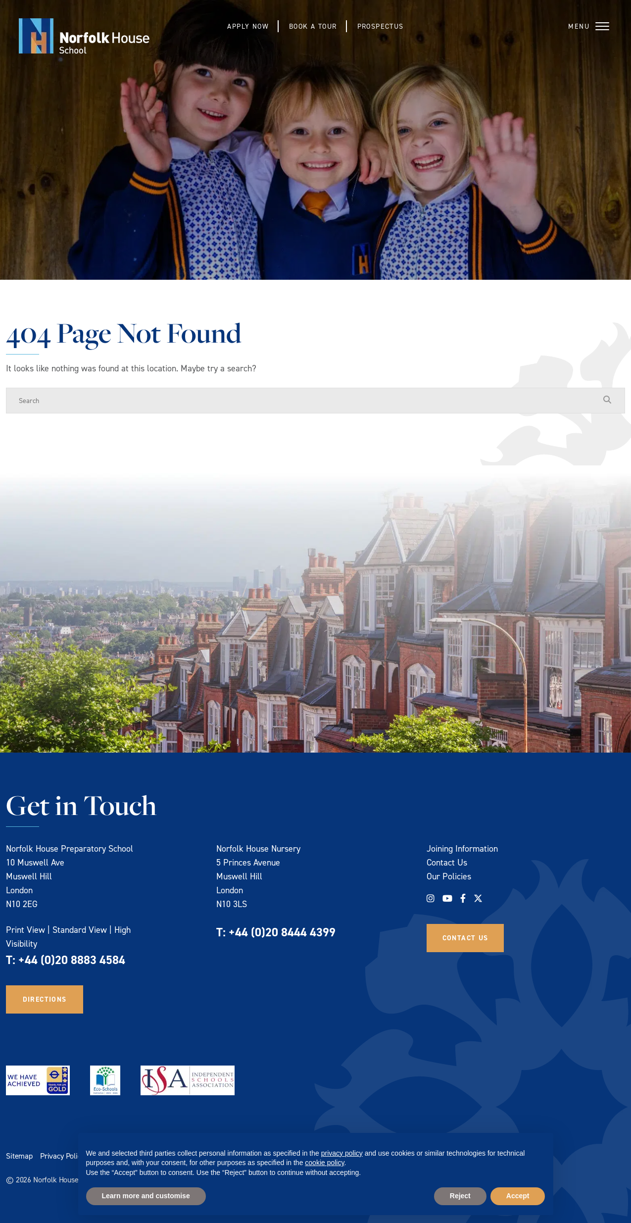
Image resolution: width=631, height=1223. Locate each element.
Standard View (79, 929)
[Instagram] (431, 898)
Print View (25, 929)
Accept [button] (518, 1196)
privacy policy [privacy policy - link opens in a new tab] (342, 1153)
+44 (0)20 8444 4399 (282, 932)
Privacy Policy (62, 1156)
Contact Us (447, 862)
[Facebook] (463, 898)
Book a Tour (313, 26)
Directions (45, 999)
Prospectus (380, 26)
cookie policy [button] (324, 1163)
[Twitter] (478, 898)
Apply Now (248, 26)
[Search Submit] (607, 400)
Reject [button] (460, 1196)
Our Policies (449, 876)
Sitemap (19, 1156)
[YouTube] (447, 898)
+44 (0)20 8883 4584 (71, 960)
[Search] (305, 400)
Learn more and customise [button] (146, 1196)
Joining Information (462, 848)
